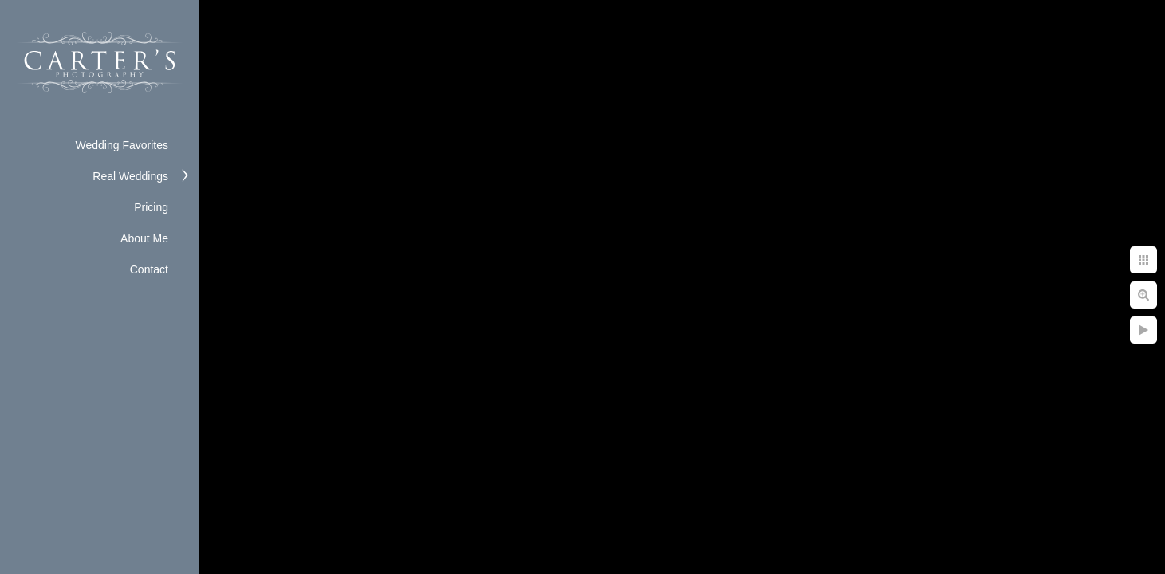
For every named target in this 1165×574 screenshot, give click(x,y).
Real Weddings (130, 176)
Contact (149, 269)
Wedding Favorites (122, 145)
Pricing (151, 207)
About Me (144, 238)
